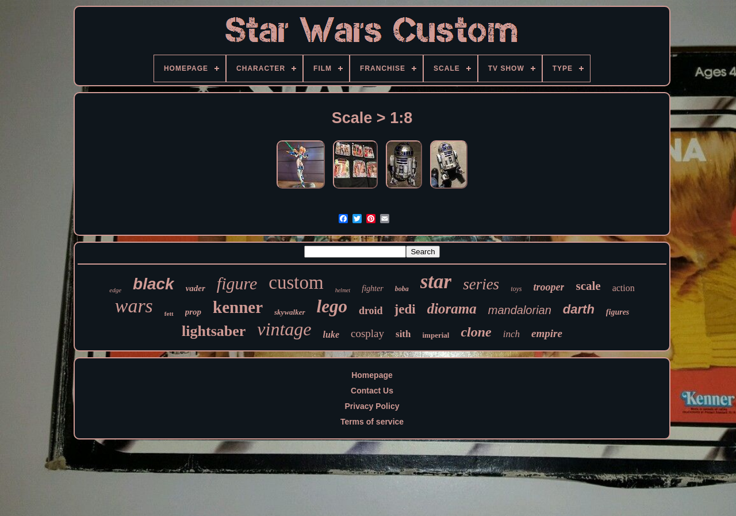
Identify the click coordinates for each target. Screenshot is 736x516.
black (153, 284)
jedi (405, 309)
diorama (452, 308)
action (623, 288)
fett (169, 313)
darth (579, 309)
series (481, 284)
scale (588, 286)
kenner (238, 307)
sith (403, 333)
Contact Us (372, 390)
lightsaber (214, 331)
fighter (372, 288)
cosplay (367, 333)
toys (516, 289)
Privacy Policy (372, 406)
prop (193, 311)
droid (371, 310)
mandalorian (519, 310)
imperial (436, 335)
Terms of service (372, 421)
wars (134, 305)
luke (331, 334)
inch (511, 333)
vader (195, 288)
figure (237, 283)
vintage (284, 329)
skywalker (289, 312)
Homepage (372, 375)
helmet (343, 290)
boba (402, 289)
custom (296, 282)
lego (332, 306)
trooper (548, 287)
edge (115, 289)
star (435, 281)
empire (546, 333)
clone (476, 331)
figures (617, 312)
